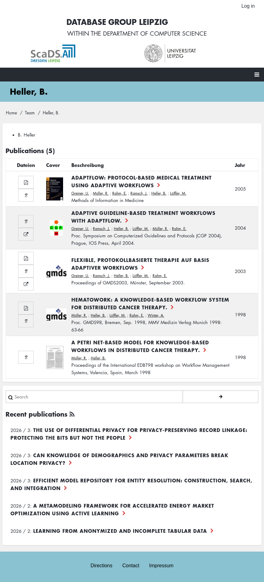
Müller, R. (101, 193)
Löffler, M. (178, 193)
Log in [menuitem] (248, 6)
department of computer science (155, 34)
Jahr (240, 165)
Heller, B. (158, 193)
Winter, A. (156, 316)
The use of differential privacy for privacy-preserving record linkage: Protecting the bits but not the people (128, 434)
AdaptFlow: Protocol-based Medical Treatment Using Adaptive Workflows (141, 181)
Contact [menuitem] (130, 565)
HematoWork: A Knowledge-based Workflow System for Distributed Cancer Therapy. (150, 303)
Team (30, 113)
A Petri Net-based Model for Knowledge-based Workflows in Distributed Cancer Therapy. (140, 346)
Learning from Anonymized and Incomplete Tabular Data (120, 531)
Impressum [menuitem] (161, 565)
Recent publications (36, 414)
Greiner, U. (80, 193)
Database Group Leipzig (115, 22)
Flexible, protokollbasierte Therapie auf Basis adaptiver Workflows (140, 264)
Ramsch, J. (139, 193)
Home (11, 113)
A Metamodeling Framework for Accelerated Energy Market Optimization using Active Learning (112, 509)
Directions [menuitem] (101, 565)
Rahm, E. (119, 193)
